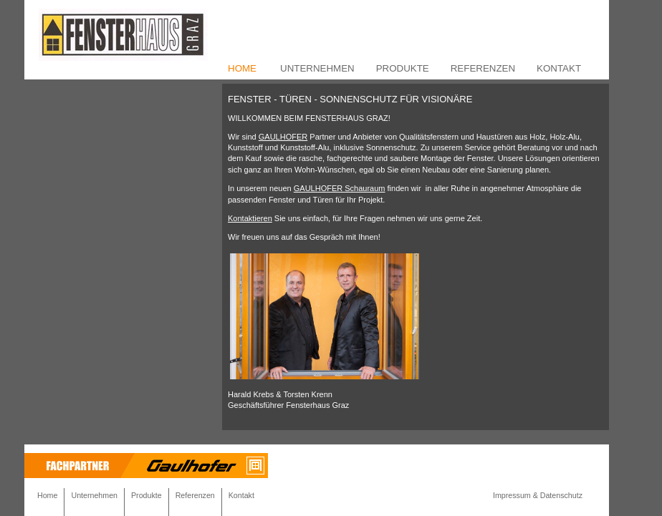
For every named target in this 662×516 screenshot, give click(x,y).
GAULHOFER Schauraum (339, 188)
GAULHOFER (283, 136)
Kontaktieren (250, 218)
